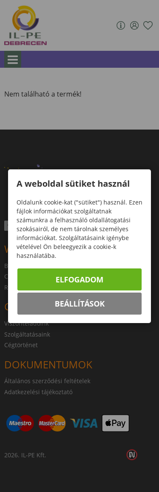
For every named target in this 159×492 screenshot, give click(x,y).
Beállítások (80, 304)
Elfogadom (79, 279)
